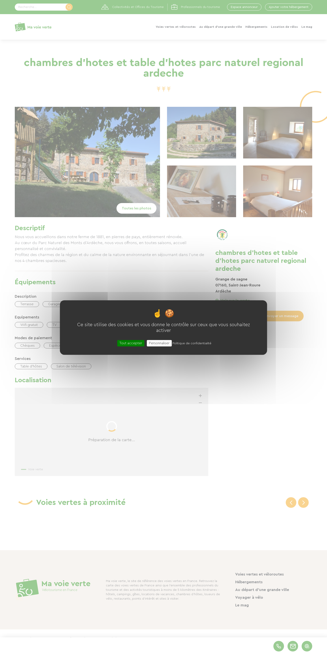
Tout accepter (130, 343)
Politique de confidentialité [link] (192, 343)
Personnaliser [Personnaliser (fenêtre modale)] (159, 343)
